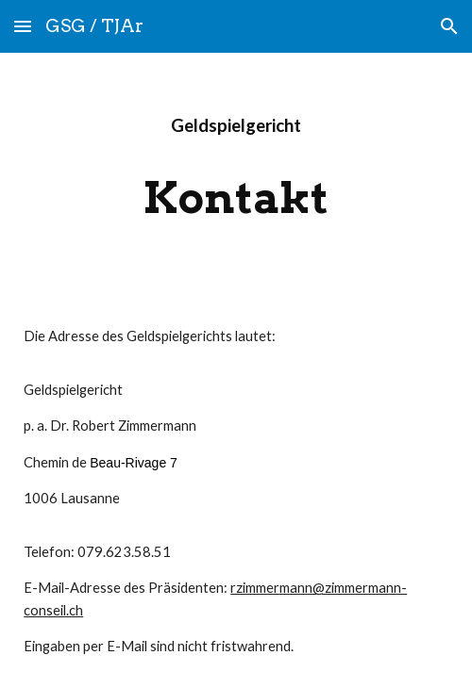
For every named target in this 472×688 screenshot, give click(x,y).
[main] (236, 126)
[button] (22, 26)
